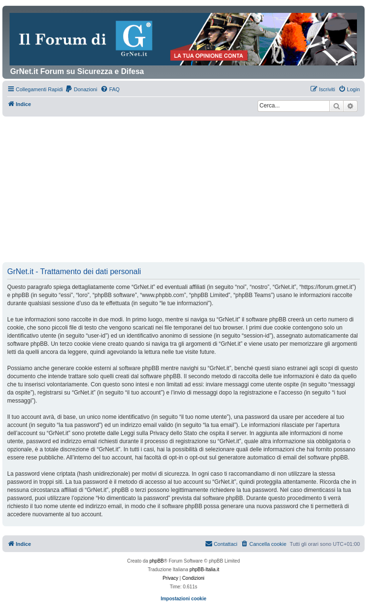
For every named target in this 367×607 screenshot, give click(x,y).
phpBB (157, 561)
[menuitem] (81, 89)
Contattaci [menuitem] (221, 543)
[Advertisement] (183, 190)
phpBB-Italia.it (204, 569)
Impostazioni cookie (183, 598)
